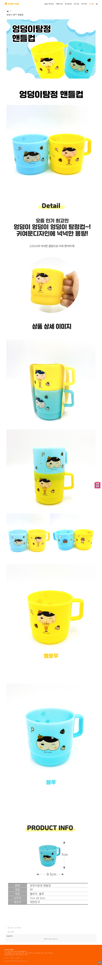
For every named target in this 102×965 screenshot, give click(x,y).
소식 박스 (76, 4)
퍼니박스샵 (68, 4)
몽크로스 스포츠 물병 (13, 927)
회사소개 (6, 958)
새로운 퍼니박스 (49, 4)
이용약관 (18, 958)
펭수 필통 (9, 931)
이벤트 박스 (59, 4)
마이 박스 (84, 4)
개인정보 (12, 958)
